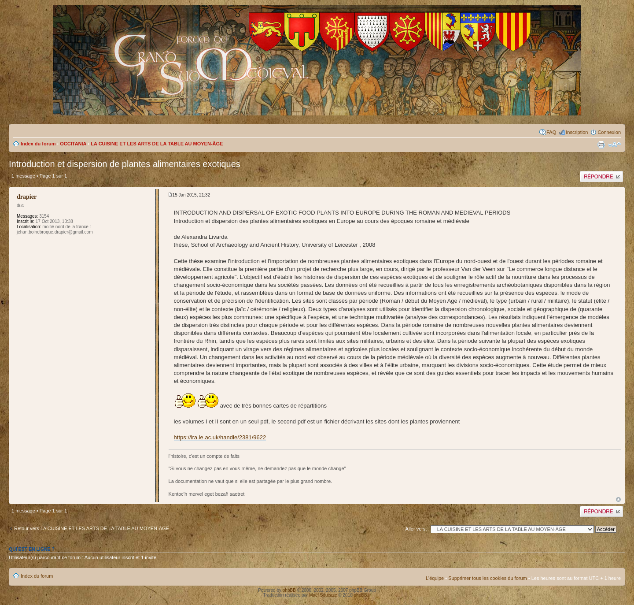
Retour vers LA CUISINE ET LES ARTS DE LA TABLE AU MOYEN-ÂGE (91, 528)
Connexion (609, 132)
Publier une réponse (601, 176)
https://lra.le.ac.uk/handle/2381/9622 (220, 437)
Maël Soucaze (323, 595)
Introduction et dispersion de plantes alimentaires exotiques (124, 164)
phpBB (289, 590)
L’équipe (435, 578)
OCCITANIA (73, 143)
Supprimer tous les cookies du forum (487, 578)
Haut (618, 499)
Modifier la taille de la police (614, 144)
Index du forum (38, 143)
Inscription (577, 132)
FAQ (551, 132)
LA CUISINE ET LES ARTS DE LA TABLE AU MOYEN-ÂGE (157, 143)
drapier (27, 196)
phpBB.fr (362, 595)
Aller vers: (416, 528)
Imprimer (601, 144)
